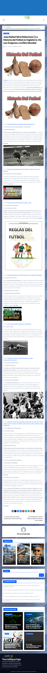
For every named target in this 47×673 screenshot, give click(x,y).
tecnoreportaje (10, 46)
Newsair (27, 671)
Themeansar (33, 671)
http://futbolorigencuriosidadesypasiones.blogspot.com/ (21, 124)
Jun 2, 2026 (8, 562)
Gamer (7, 633)
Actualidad (6, 33)
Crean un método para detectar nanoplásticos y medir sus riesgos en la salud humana (23, 589)
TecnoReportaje (23, 20)
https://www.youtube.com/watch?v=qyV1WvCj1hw (19, 324)
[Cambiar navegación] (4, 20)
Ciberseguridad (9, 614)
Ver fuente (6, 505)
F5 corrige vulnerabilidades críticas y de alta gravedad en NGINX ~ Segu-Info (21, 596)
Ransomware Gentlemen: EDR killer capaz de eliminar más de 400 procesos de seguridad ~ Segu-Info (13, 628)
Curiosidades (29, 614)
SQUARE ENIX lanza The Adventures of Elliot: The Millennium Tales (18, 593)
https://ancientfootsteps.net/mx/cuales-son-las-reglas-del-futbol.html (24, 275)
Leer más (5, 143)
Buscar (6, 570)
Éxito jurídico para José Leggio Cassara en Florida (37, 559)
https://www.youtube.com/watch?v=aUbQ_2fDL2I (19, 202)
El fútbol (5, 80)
